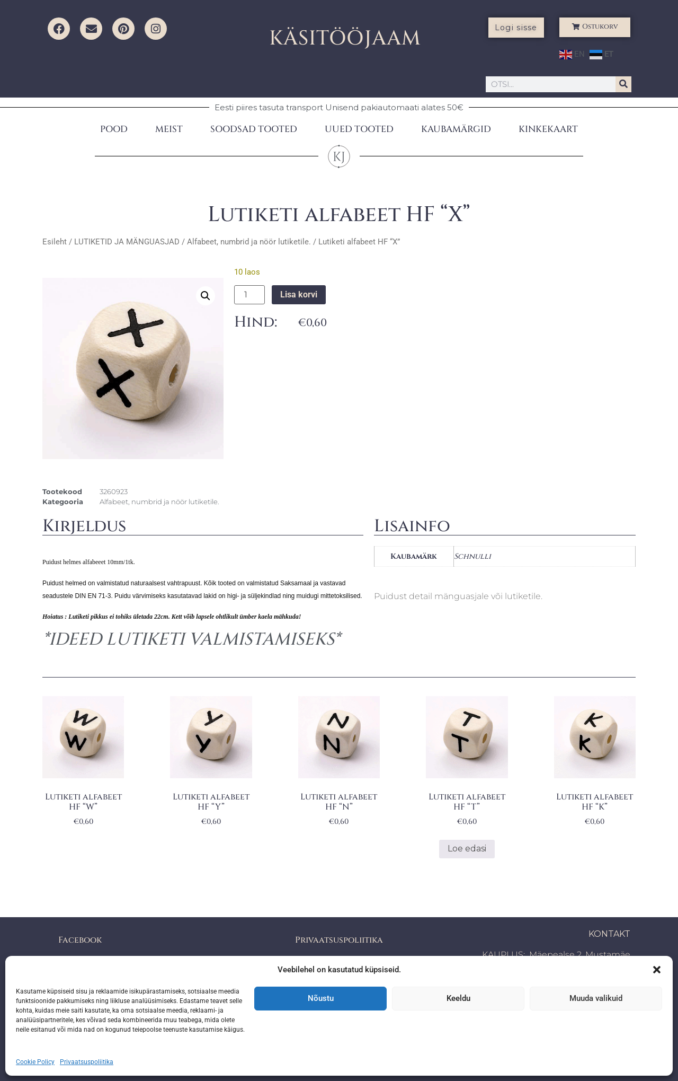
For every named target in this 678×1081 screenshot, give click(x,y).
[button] (657, 969)
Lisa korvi (298, 294)
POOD (114, 129)
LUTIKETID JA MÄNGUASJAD (127, 242)
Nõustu (321, 998)
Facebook (80, 940)
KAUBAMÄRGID (456, 129)
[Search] (623, 84)
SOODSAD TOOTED (253, 129)
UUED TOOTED (359, 129)
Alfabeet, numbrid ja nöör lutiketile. (249, 242)
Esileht (54, 242)
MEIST (169, 129)
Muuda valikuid (595, 998)
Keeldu (458, 998)
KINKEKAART (548, 129)
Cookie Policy (35, 1062)
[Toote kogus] (249, 294)
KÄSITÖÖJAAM (345, 38)
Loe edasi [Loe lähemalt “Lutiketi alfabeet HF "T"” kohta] (467, 848)
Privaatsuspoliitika (86, 1062)
